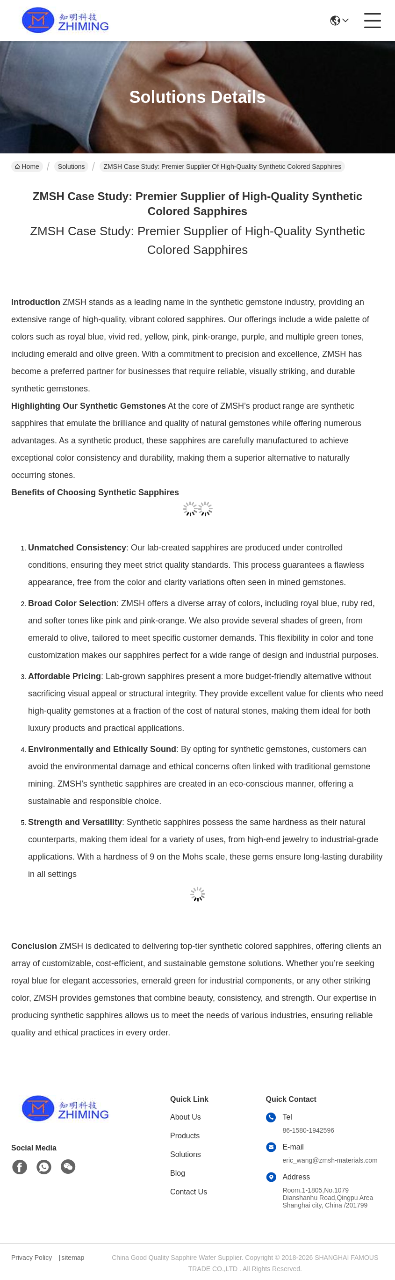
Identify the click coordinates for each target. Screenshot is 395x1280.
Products (185, 1136)
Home (27, 166)
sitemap (72, 1257)
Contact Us (188, 1192)
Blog (177, 1173)
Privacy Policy (31, 1257)
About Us (185, 1117)
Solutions (71, 166)
